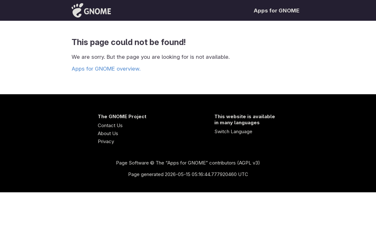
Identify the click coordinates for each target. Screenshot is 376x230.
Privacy (106, 141)
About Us (108, 133)
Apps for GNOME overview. (106, 68)
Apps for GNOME (276, 10)
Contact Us (110, 125)
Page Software (132, 163)
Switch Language (233, 131)
